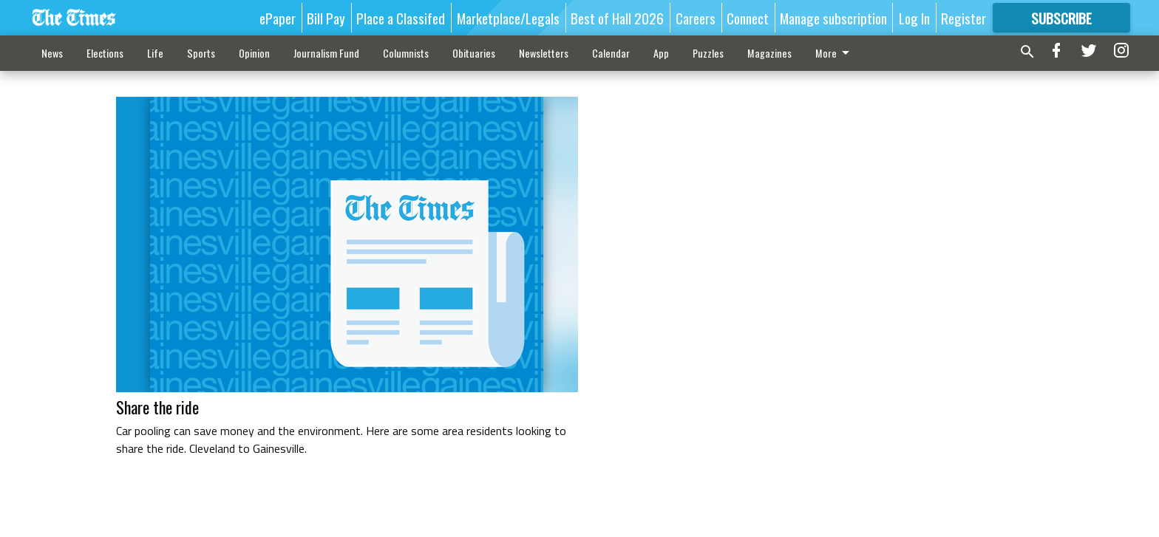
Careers (696, 17)
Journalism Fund (326, 53)
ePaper (277, 17)
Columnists (406, 53)
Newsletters (543, 53)
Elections (104, 53)
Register (963, 17)
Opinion (254, 53)
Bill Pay (326, 17)
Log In (914, 17)
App (661, 53)
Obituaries (473, 53)
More (834, 53)
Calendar (611, 53)
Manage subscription (833, 17)
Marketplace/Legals (508, 17)
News (52, 53)
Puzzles (708, 53)
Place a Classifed (400, 17)
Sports (201, 53)
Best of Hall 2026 (617, 17)
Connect (748, 17)
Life (155, 53)
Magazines (769, 53)
